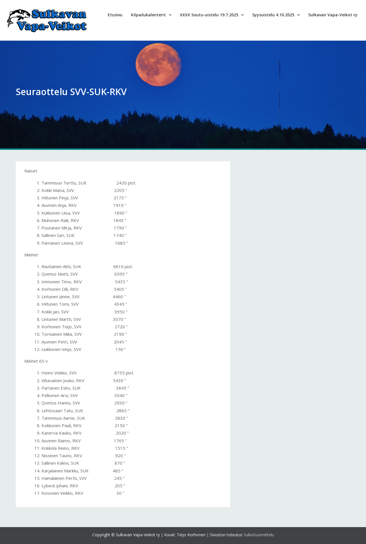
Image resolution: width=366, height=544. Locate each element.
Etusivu (115, 14)
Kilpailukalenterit (148, 14)
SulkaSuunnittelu (259, 534)
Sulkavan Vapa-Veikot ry (332, 14)
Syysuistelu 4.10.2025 (273, 14)
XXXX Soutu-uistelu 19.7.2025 (209, 14)
